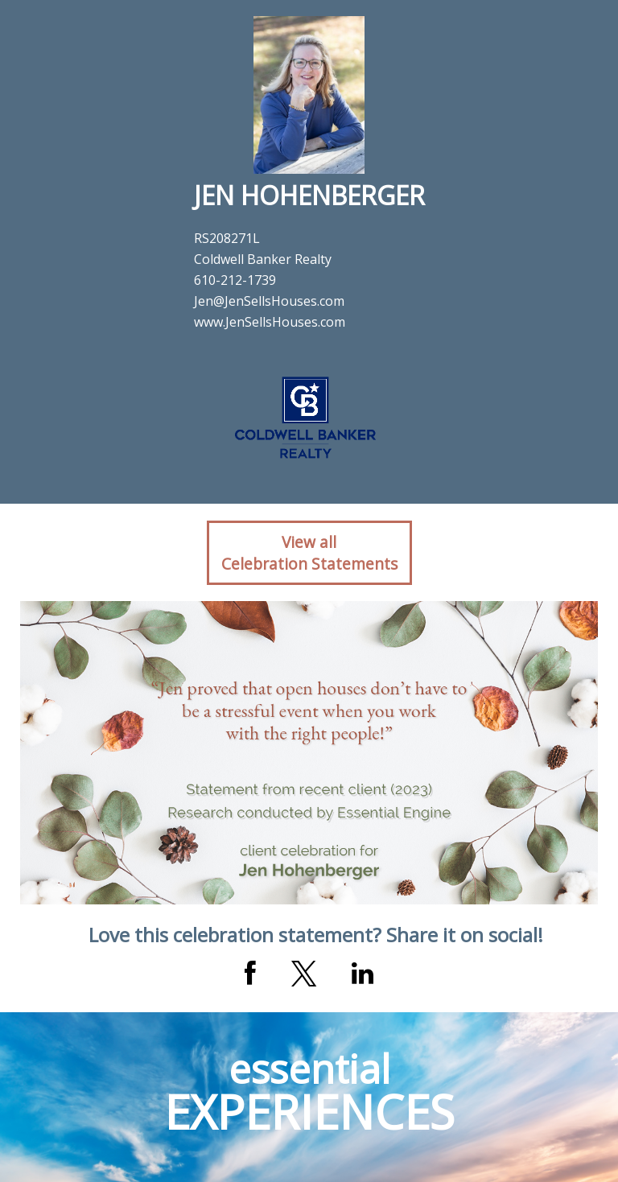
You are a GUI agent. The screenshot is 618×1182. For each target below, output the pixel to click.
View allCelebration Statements (309, 553)
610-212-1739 (235, 280)
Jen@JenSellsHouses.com (269, 301)
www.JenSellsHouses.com (269, 322)
